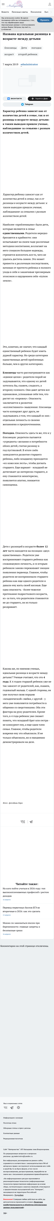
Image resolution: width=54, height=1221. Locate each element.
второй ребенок (27, 54)
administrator (29, 64)
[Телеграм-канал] (27, 104)
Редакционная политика (13, 1139)
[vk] (23, 822)
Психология (36, 12)
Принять (44, 20)
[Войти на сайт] (50, 4)
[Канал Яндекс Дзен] (39, 99)
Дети (24, 47)
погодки (36, 47)
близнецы (10, 47)
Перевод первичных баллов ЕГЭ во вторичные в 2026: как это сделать (27, 911)
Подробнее (19, 1195)
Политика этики (9, 1123)
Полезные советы (20, 12)
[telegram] (32, 822)
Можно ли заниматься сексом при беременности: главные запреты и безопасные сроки (27, 928)
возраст (9, 54)
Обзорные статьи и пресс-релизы (17, 1128)
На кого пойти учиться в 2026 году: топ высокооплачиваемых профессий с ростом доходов (27, 894)
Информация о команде (13, 1118)
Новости (5, 12)
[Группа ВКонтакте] (14, 99)
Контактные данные (11, 1133)
